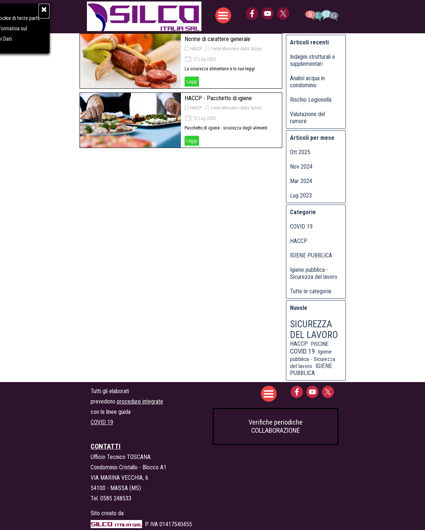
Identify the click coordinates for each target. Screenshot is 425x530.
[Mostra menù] (223, 15)
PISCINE (319, 344)
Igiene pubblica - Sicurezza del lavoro (313, 273)
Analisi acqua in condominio (307, 82)
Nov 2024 (301, 166)
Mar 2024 (301, 181)
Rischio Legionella (310, 99)
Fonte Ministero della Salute (236, 48)
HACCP (196, 48)
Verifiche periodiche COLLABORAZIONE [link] (276, 426)
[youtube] (268, 13)
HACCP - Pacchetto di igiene (218, 98)
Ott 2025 (300, 152)
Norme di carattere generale (217, 39)
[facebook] (252, 13)
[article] (181, 61)
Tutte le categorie (310, 291)
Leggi (191, 81)
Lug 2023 (301, 195)
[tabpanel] (146, 406)
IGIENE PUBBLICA (311, 255)
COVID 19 (301, 226)
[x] (283, 13)
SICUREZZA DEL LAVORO (314, 329)
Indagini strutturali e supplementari (312, 60)
